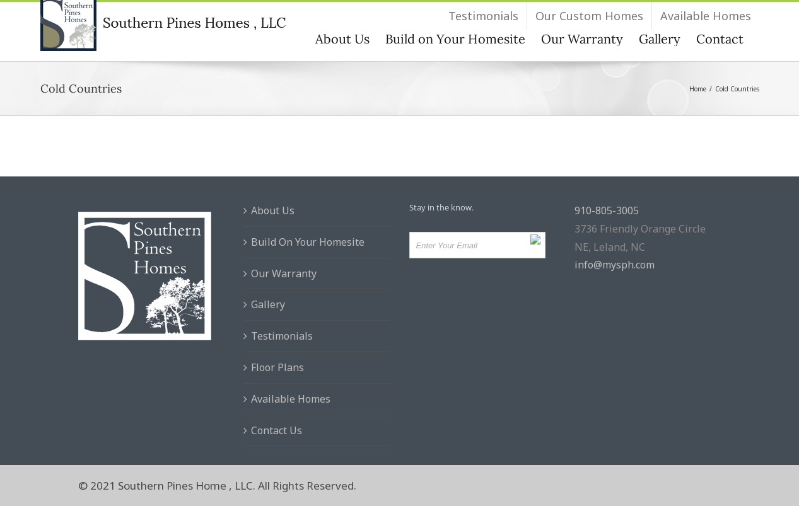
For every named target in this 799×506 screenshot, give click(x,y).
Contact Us (276, 430)
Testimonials (282, 336)
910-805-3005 (606, 210)
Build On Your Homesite (308, 242)
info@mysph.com (614, 265)
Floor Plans (277, 367)
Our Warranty (284, 273)
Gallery (268, 304)
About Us (273, 210)
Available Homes (290, 399)
